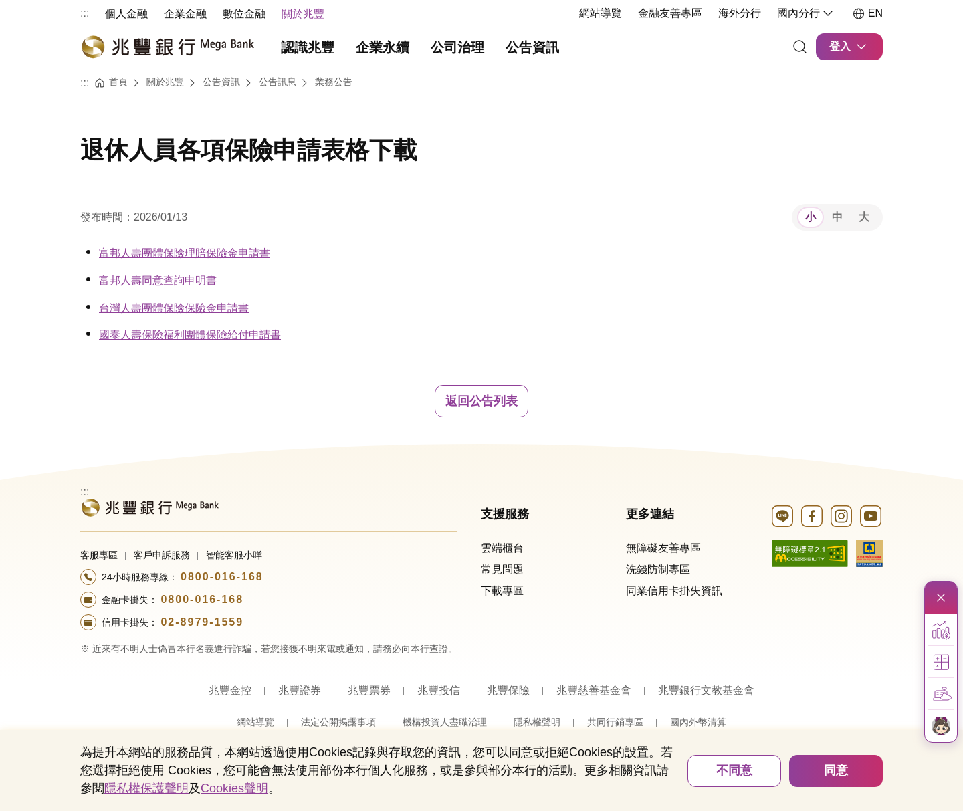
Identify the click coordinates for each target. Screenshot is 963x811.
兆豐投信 (438, 690)
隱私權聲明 (537, 722)
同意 (836, 770)
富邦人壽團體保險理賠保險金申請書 (184, 253)
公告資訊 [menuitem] (532, 47)
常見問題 (502, 569)
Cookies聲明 (234, 788)
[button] (941, 630)
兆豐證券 (299, 690)
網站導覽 (600, 13)
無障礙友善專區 (663, 548)
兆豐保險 (508, 690)
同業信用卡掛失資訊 (674, 590)
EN (867, 13)
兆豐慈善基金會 (593, 690)
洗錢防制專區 (658, 569)
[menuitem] (126, 13)
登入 (849, 47)
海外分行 (739, 13)
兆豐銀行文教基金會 (706, 690)
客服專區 (99, 555)
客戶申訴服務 (162, 555)
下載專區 (502, 590)
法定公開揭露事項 (338, 722)
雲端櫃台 (502, 548)
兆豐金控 (230, 690)
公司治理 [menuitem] (457, 47)
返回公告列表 (481, 401)
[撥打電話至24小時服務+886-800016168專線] (268, 577)
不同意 (734, 770)
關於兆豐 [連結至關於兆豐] (165, 81)
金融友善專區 (670, 13)
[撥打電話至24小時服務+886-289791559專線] (268, 622)
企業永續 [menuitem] (382, 47)
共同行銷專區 (615, 722)
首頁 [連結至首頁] (118, 81)
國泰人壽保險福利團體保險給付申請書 (190, 334)
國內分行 (806, 13)
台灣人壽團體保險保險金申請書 (174, 308)
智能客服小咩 (234, 555)
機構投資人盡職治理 (445, 722)
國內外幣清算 (698, 722)
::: (84, 13)
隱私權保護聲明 (146, 788)
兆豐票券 (369, 690)
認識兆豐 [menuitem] (307, 47)
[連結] (800, 47)
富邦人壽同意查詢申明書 (158, 280)
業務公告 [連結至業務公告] (333, 81)
